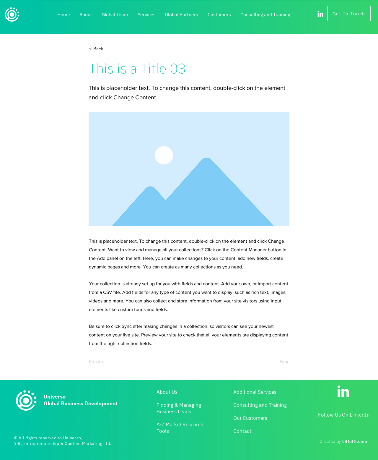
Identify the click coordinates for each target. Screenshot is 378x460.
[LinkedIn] (320, 14)
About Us (167, 392)
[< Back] (108, 49)
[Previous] (108, 361)
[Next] (275, 361)
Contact (242, 431)
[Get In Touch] (349, 13)
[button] (146, 15)
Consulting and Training (260, 405)
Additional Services (254, 392)
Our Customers (250, 418)
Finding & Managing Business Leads (179, 408)
